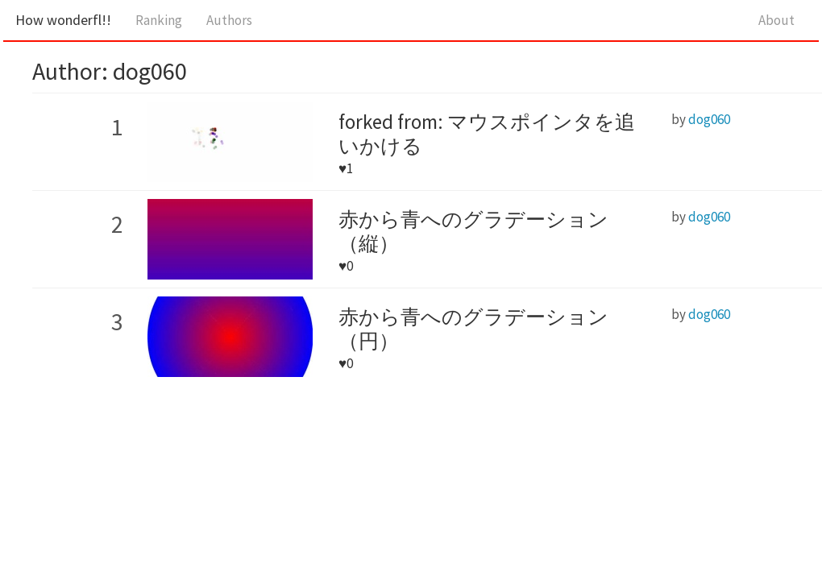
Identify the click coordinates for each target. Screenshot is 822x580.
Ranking (158, 20)
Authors (229, 20)
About (776, 20)
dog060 (709, 119)
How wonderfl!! (63, 19)
